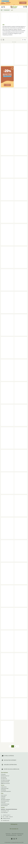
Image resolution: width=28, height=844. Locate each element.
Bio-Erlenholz (3, 777)
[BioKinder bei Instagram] (14, 839)
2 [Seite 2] (15, 746)
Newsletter (3, 798)
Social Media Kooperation (6, 791)
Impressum (19, 835)
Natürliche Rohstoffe (5, 781)
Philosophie (3, 774)
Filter (24, 39)
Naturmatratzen (5, 783)
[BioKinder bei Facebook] (12, 839)
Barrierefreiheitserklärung (11, 835)
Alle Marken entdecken (5, 799)
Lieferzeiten (3, 796)
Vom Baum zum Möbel (5, 780)
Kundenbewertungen (5, 804)
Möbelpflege (3, 789)
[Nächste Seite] (18, 746)
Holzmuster (3, 802)
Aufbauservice (3, 786)
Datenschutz (8, 833)
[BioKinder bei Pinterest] (16, 839)
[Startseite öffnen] (1, 10)
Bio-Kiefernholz (4, 778)
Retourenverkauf (4, 805)
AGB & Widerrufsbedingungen (17, 833)
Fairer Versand (4, 795)
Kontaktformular (6, 820)
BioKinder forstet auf (5, 775)
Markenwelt (6, 10)
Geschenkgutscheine (5, 801)
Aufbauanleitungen (5, 788)
